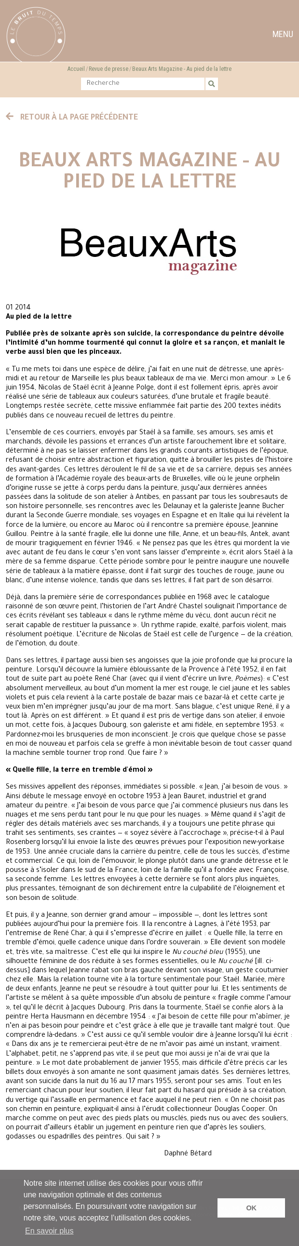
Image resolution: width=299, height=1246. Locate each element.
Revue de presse (108, 69)
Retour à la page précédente (72, 118)
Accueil (76, 69)
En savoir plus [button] (49, 1231)
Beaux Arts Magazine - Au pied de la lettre (181, 69)
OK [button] (251, 1208)
